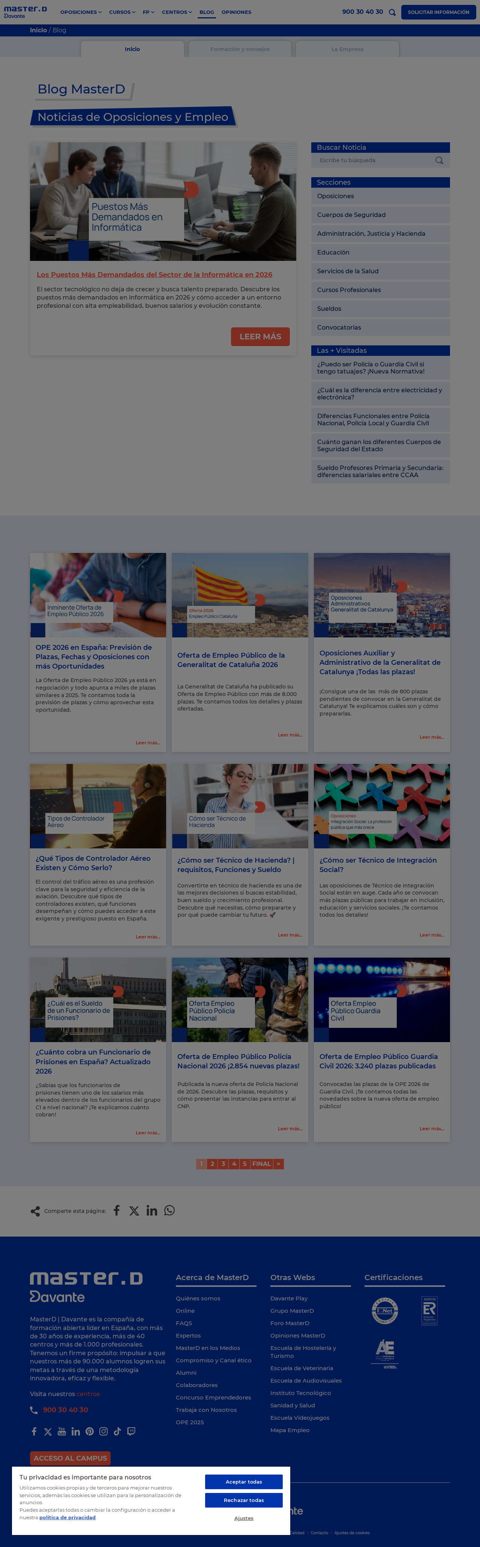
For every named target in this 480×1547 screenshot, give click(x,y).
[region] (151, 1500)
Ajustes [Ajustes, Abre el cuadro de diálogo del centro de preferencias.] (244, 1518)
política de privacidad (67, 1517)
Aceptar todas (244, 1482)
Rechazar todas (244, 1500)
